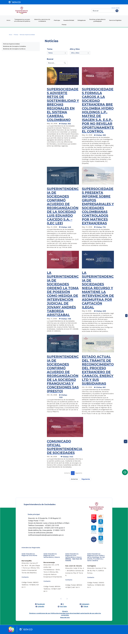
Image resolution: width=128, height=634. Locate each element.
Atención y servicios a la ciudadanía (42, 20)
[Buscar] (103, 11)
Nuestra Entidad (69, 20)
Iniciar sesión (116, 8)
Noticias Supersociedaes (11, 44)
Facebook (41, 604)
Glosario (65, 611)
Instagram (85, 604)
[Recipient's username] (55, 63)
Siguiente (78, 473)
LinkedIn (41, 606)
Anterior (67, 473)
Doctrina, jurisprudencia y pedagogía (97, 20)
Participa (57, 20)
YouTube (63, 606)
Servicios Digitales (115, 20)
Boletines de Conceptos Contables (14, 46)
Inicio (8, 20)
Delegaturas (82, 20)
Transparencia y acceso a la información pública (22, 20)
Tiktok (85, 606)
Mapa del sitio (65, 617)
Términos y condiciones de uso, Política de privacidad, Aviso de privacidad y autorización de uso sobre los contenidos (65, 614)
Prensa (64, 24)
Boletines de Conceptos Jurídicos (14, 49)
